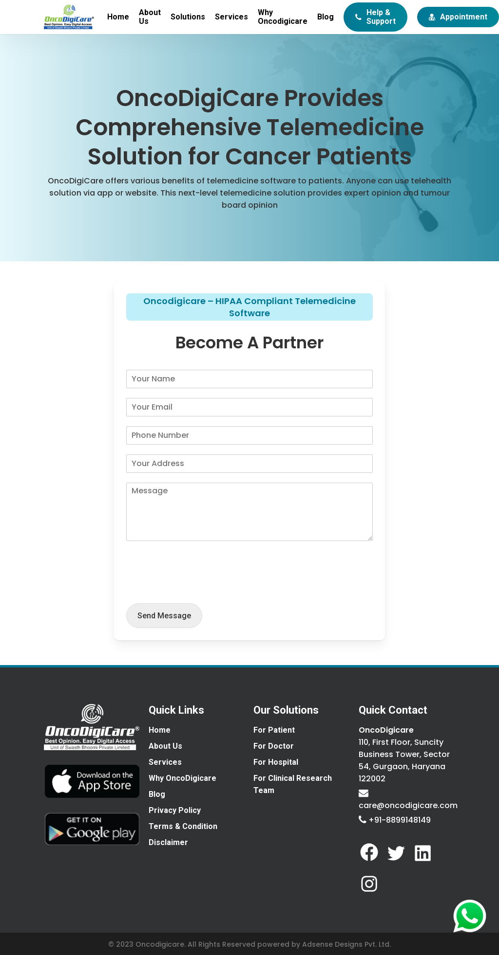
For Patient (274, 730)
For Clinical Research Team (292, 784)
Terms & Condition (183, 826)
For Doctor (273, 746)
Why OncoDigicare (182, 778)
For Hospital (275, 762)
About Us (165, 746)
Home (160, 730)
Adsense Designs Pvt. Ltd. (346, 944)
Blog (157, 794)
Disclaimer (168, 842)
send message (164, 615)
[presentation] (200, 587)
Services (165, 762)
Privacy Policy (175, 810)
